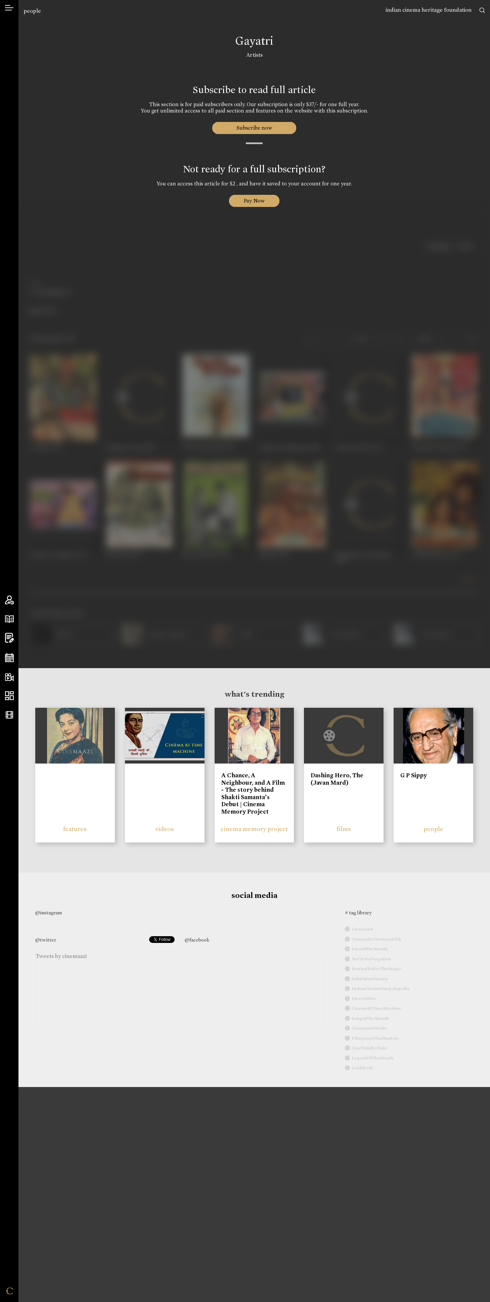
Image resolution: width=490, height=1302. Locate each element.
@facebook (197, 940)
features (75, 829)
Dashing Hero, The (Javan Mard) (337, 779)
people (32, 10)
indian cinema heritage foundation (429, 9)
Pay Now (254, 201)
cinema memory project (254, 829)
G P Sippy (413, 775)
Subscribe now (254, 128)
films (344, 829)
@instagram (48, 913)
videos (164, 829)
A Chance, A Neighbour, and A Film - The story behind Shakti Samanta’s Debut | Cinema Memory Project (253, 793)
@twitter (45, 940)
